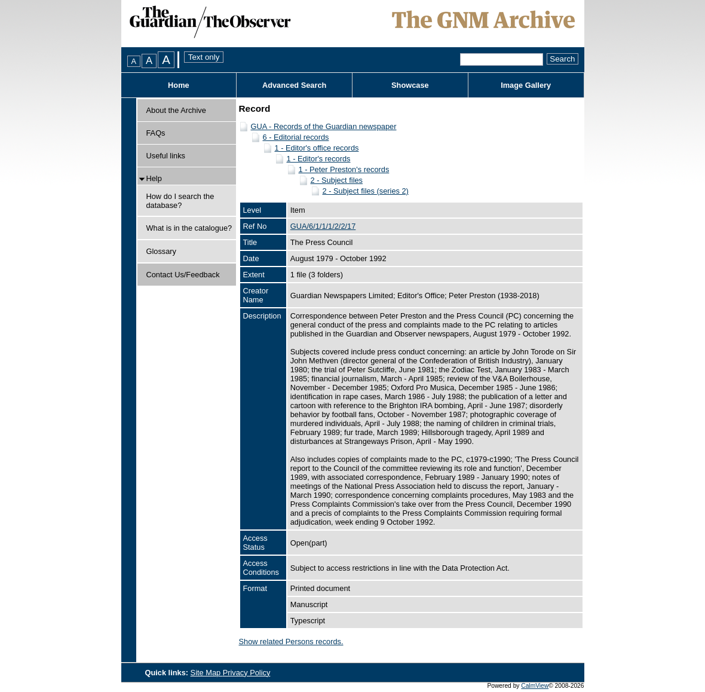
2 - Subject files (337, 180)
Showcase (410, 85)
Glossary (161, 251)
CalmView (534, 685)
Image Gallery (526, 85)
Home (178, 85)
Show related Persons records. (291, 641)
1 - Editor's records (319, 158)
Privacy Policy (247, 672)
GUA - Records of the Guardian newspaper (324, 126)
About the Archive (176, 110)
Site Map (207, 672)
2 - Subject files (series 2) (366, 190)
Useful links (165, 155)
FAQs (155, 132)
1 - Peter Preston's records (344, 169)
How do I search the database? (180, 201)
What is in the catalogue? (189, 227)
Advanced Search (294, 85)
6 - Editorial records (296, 137)
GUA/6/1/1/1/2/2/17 (323, 226)
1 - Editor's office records (317, 147)
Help (154, 178)
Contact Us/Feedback (183, 274)
